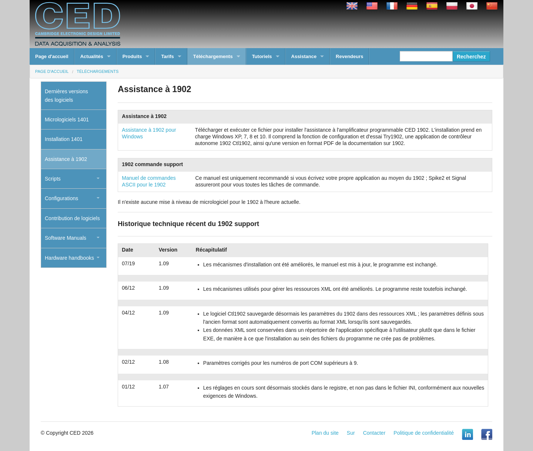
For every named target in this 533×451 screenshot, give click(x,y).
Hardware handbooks (69, 258)
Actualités (91, 56)
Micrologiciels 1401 (67, 119)
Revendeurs (349, 56)
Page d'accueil (51, 56)
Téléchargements (213, 56)
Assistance (304, 56)
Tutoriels (262, 56)
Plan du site (325, 433)
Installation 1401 (64, 139)
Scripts (53, 179)
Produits (132, 56)
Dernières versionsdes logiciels (66, 95)
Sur (351, 433)
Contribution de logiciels (72, 218)
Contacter (374, 433)
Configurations (61, 198)
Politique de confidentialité (423, 433)
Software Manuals (65, 238)
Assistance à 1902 (66, 159)
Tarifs (167, 56)
